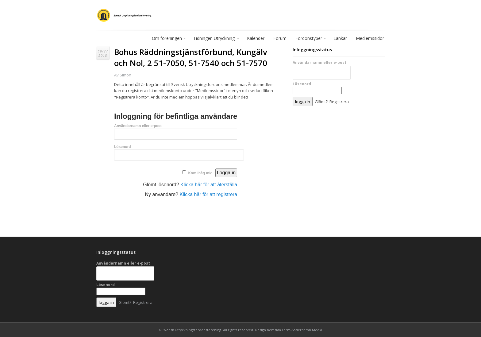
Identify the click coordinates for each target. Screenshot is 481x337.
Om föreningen (167, 39)
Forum (280, 38)
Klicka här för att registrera (208, 194)
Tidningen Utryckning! (215, 39)
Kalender (255, 38)
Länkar (340, 38)
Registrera (339, 101)
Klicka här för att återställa (208, 184)
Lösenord (122, 147)
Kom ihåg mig (200, 173)
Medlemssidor (370, 38)
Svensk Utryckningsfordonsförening (192, 329)
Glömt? (321, 101)
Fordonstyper (309, 39)
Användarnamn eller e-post (138, 126)
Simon (125, 75)
